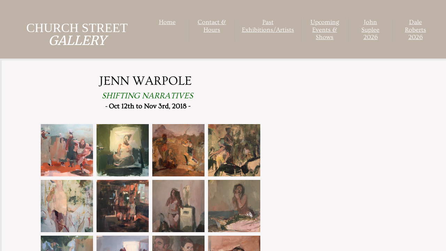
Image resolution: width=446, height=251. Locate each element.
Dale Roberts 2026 (415, 29)
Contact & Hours (212, 25)
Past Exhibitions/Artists (268, 25)
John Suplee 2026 (370, 29)
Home (167, 22)
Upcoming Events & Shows (324, 29)
